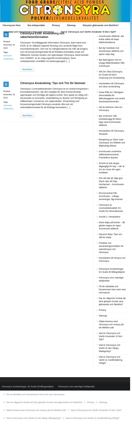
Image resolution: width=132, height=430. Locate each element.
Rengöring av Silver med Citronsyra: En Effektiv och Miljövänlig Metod (112, 142)
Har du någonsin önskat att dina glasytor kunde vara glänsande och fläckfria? (112, 301)
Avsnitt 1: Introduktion (109, 216)
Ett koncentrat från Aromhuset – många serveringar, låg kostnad (111, 196)
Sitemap (71, 25)
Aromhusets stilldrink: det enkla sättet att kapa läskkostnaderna (111, 39)
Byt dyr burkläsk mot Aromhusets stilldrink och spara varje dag (111, 51)
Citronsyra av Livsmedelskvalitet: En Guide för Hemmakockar (111, 208)
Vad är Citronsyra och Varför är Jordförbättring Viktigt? (110, 360)
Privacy (56, 25)
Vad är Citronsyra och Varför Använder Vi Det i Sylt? (88, 32)
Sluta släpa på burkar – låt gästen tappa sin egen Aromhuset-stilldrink (112, 225)
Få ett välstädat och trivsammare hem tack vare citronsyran (112, 289)
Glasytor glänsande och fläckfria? (101, 25)
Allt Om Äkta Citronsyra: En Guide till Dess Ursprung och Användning (112, 74)
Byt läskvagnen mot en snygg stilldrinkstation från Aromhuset (112, 62)
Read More (27, 69)
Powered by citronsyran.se (14, 426)
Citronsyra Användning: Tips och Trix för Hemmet (52, 83)
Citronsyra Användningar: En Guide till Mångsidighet (28, 386)
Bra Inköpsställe (36, 25)
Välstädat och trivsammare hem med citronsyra (28, 32)
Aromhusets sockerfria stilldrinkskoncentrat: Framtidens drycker (110, 154)
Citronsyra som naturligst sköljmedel (76, 386)
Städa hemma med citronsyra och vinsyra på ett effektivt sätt (111, 324)
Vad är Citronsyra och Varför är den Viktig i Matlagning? (109, 348)
